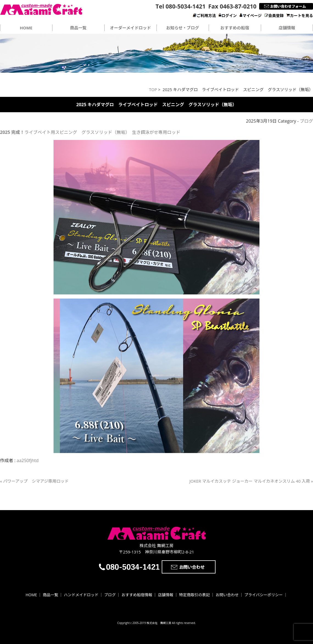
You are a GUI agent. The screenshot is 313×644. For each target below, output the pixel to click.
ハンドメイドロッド (81, 594)
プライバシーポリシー (263, 594)
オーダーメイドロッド (130, 27)
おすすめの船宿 (234, 27)
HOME (31, 594)
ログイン (228, 15)
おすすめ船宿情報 (136, 594)
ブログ (306, 121)
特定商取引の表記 (194, 594)
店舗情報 (287, 27)
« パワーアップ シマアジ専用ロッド (34, 481)
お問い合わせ (227, 594)
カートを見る (299, 15)
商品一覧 (78, 27)
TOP (153, 89)
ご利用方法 (204, 15)
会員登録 (274, 15)
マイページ (250, 15)
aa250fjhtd (28, 460)
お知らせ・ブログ (182, 27)
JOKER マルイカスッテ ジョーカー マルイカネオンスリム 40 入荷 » (251, 481)
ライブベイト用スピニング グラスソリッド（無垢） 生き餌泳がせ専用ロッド (90, 132)
